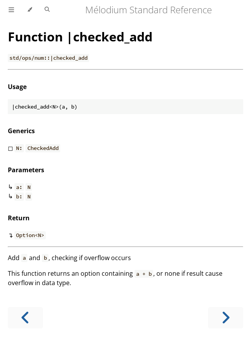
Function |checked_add (80, 36)
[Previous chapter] (25, 317)
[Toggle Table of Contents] (11, 10)
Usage (17, 86)
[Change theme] (29, 10)
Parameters (26, 170)
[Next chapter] (225, 317)
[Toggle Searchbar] (47, 10)
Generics (21, 131)
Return (19, 218)
